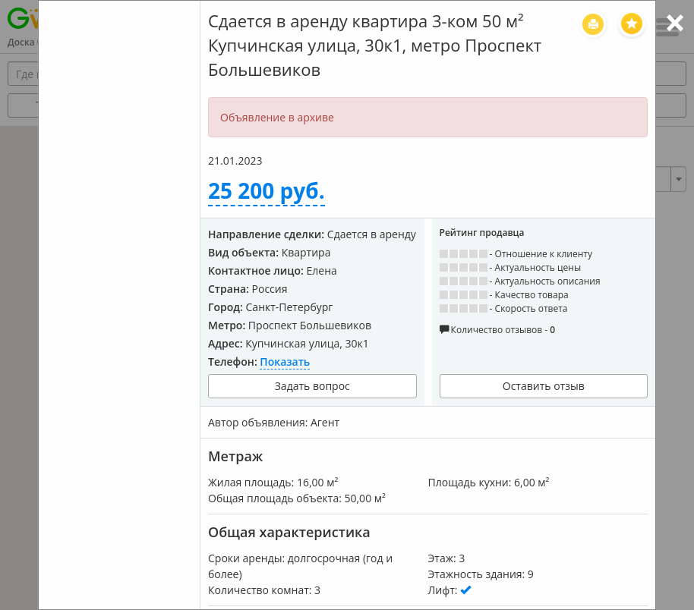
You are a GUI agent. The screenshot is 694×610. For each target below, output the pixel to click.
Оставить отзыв (544, 386)
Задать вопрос (312, 386)
